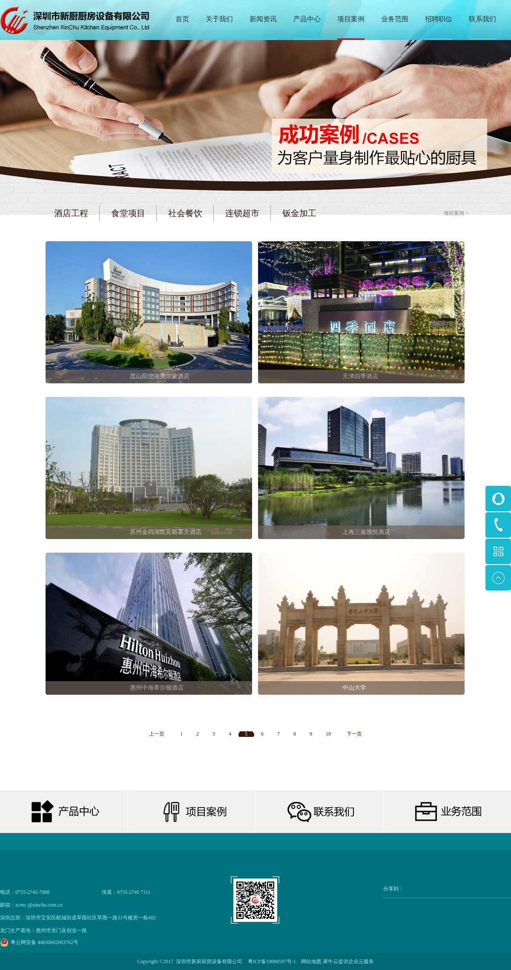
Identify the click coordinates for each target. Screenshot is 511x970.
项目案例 (454, 213)
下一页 (354, 734)
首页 (182, 19)
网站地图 (310, 961)
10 (328, 734)
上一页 (156, 734)
